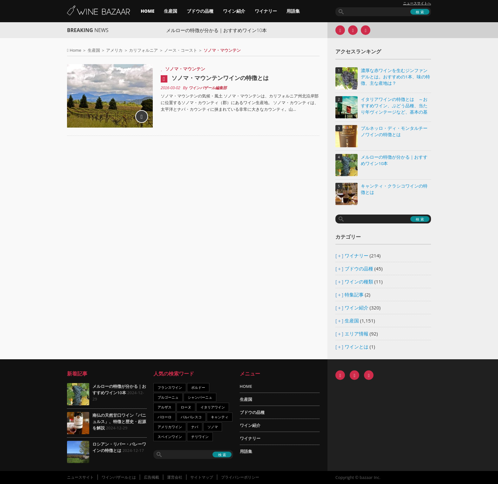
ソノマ (212, 426)
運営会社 (174, 477)
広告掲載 (151, 477)
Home (75, 50)
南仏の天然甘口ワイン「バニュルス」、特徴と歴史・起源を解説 (119, 421)
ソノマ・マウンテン (185, 69)
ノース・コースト (180, 50)
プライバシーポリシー (240, 477)
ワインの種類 (359, 281)
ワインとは (356, 346)
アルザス (165, 407)
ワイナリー (266, 11)
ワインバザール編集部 (208, 88)
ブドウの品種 (200, 11)
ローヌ (186, 407)
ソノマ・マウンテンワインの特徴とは (220, 78)
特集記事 (354, 294)
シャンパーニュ (200, 397)
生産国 (170, 11)
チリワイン (200, 436)
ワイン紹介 (234, 11)
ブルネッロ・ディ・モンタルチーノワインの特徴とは (394, 131)
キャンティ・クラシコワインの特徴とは (394, 189)
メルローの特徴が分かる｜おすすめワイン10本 (222, 30)
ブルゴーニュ (168, 397)
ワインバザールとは (119, 477)
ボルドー (198, 387)
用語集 (293, 11)
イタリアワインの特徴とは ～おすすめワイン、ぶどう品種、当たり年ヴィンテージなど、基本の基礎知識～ (394, 106)
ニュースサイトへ (417, 3)
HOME (147, 11)
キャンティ (219, 416)
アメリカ (114, 50)
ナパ (194, 426)
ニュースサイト (80, 477)
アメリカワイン (170, 426)
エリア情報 (356, 333)
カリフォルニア (143, 50)
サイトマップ (201, 477)
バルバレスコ (191, 416)
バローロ (165, 416)
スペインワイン (170, 436)
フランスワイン (170, 387)
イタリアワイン (212, 407)
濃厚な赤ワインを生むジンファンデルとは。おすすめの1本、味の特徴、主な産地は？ (395, 77)
